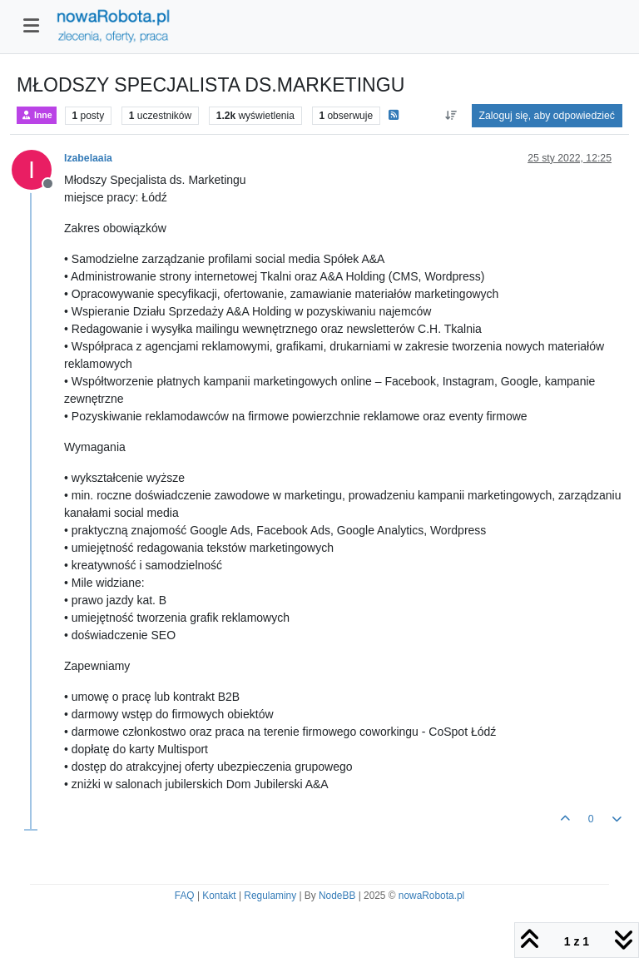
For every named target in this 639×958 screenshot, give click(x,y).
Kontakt (218, 895)
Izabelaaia (88, 158)
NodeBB (337, 895)
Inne (36, 115)
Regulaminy (270, 895)
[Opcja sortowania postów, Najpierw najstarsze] (450, 115)
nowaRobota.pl (431, 895)
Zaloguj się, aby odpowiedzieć (547, 116)
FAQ (185, 895)
